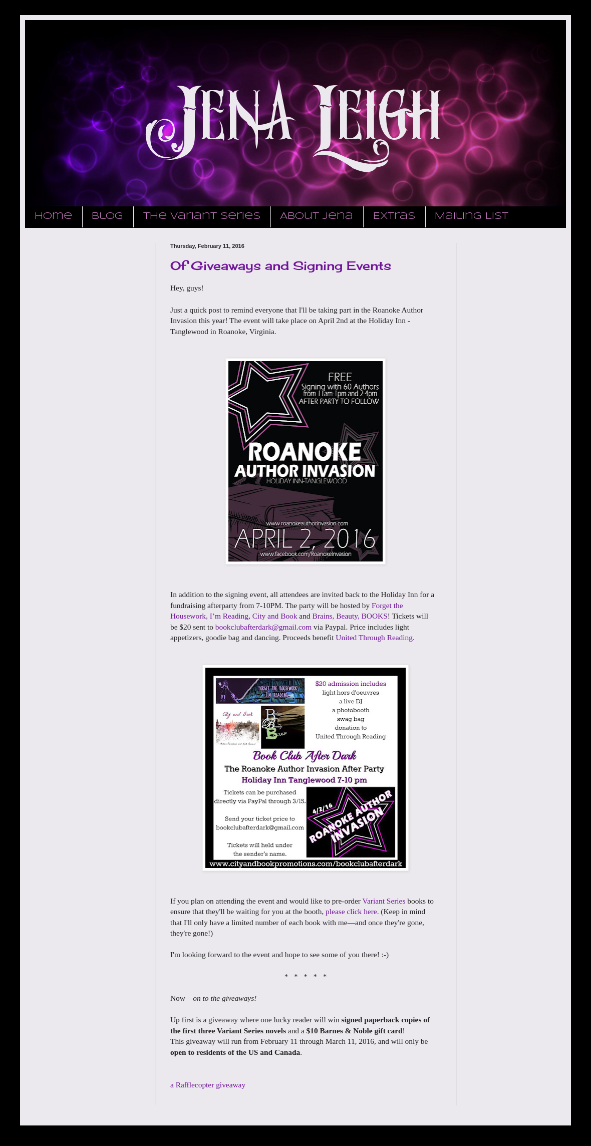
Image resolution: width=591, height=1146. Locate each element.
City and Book (275, 616)
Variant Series (384, 901)
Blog (107, 216)
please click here (351, 911)
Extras (394, 216)
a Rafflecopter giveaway (207, 1084)
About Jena (316, 216)
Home (53, 216)
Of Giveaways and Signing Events (280, 265)
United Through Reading (374, 637)
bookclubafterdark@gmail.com (263, 627)
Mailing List (471, 216)
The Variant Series (201, 216)
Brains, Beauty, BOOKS (349, 616)
